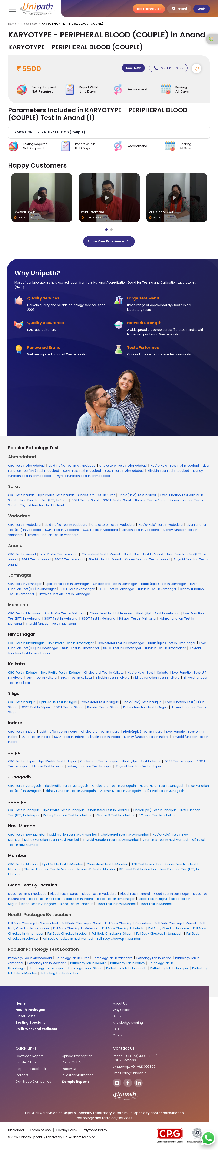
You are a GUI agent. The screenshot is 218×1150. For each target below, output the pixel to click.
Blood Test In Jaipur (153, 900)
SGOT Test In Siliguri (68, 708)
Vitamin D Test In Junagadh (120, 792)
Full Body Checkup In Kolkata (123, 930)
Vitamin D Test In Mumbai (96, 870)
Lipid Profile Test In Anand (58, 555)
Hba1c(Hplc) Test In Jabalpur (154, 811)
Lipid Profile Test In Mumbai (62, 865)
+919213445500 (124, 1061)
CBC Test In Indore (22, 733)
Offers (117, 1037)
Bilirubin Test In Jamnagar (157, 590)
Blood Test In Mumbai (156, 905)
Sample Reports (76, 1083)
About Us (120, 1005)
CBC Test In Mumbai (23, 865)
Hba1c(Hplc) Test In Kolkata (148, 674)
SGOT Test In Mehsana (98, 620)
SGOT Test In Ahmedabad (124, 472)
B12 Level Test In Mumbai (137, 870)
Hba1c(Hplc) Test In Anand (143, 555)
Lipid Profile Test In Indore (58, 733)
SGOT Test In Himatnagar (122, 649)
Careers (22, 1076)
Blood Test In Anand (135, 895)
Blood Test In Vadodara (99, 895)
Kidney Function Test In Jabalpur (67, 816)
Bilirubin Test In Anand (105, 561)
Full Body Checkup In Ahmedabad (33, 924)
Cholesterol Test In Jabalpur (108, 811)
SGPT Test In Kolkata (41, 679)
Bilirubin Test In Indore (104, 738)
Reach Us (69, 1070)
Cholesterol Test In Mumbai (107, 865)
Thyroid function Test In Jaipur (138, 767)
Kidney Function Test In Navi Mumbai (51, 841)
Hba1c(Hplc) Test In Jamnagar (163, 585)
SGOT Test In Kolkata (76, 679)
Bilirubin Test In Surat (150, 501)
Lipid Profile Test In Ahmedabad (72, 467)
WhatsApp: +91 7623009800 (134, 1068)
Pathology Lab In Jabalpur (169, 969)
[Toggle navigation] (12, 9)
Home (12, 24)
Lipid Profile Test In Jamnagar (67, 585)
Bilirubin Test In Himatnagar (165, 649)
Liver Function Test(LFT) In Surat (44, 501)
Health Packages (30, 1011)
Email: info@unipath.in (129, 1074)
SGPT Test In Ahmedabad (82, 472)
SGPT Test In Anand (36, 561)
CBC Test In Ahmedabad (26, 467)
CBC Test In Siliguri (21, 703)
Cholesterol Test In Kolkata (104, 674)
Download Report (29, 1057)
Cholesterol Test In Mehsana (111, 615)
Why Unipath (122, 1011)
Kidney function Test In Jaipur (90, 767)
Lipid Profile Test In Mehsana (65, 615)
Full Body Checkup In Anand (175, 924)
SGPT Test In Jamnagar (77, 590)
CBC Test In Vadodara (24, 526)
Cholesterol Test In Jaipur (99, 762)
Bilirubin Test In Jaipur (48, 767)
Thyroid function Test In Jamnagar (64, 595)
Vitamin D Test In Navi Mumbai (165, 841)
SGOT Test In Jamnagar (116, 590)
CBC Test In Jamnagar (25, 585)
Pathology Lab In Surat (72, 959)
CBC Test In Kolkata (22, 674)
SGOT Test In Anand (70, 561)
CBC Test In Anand (22, 555)
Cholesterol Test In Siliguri (100, 703)
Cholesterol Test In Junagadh (114, 787)
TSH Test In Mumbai (146, 865)
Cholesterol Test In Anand (101, 555)
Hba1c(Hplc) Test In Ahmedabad (175, 467)
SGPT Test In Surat (85, 501)
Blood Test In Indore (78, 900)
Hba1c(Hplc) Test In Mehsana (157, 615)
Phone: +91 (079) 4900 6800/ (135, 1057)
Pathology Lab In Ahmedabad (30, 959)
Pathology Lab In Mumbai (59, 974)
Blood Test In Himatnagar (116, 900)
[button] (109, 133)
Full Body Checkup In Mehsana (75, 930)
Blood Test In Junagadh (38, 905)
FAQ (116, 1030)
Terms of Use (40, 1131)
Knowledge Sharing (128, 1024)
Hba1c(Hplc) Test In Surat (137, 496)
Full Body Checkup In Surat (81, 924)
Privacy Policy (66, 1131)
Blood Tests (29, 24)
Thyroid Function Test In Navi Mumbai (111, 841)
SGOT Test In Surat (117, 501)
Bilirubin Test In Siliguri (103, 708)
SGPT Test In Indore (36, 738)
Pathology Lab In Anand (153, 959)
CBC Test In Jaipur (21, 762)
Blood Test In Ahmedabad (27, 895)
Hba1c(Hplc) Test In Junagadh (162, 787)
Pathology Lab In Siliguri (85, 969)
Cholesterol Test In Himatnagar (121, 644)
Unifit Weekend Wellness (36, 1030)
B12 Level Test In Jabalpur (157, 816)
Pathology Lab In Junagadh (126, 969)
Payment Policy (95, 1131)
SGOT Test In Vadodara (100, 531)
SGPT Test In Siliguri (35, 708)
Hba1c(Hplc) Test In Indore (142, 733)
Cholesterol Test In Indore (100, 733)
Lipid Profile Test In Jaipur (57, 762)
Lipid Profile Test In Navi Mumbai (73, 836)
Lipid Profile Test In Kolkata (60, 674)
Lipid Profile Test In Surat (56, 496)
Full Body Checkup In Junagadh (159, 935)
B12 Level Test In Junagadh (164, 792)
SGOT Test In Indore (69, 738)
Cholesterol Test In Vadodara (113, 526)
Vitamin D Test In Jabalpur (115, 816)
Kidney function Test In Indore (146, 738)
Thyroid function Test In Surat (42, 506)
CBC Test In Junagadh (24, 787)
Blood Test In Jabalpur (76, 905)
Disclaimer (16, 1131)
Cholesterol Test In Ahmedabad (123, 467)
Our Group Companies (33, 1083)
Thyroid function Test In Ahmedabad (82, 477)
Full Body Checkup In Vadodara (128, 924)
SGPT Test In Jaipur (179, 762)
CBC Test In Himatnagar (26, 644)
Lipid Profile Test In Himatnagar (71, 644)
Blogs (117, 1017)
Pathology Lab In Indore (127, 964)
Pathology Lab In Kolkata (88, 964)
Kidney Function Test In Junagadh (71, 792)
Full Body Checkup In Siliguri (112, 935)
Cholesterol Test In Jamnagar (115, 585)
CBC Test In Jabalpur (23, 811)
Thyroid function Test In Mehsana (51, 625)
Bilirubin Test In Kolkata (112, 679)
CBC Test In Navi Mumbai (26, 836)
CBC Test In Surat (21, 496)
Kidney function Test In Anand (147, 561)
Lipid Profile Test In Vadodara (66, 526)
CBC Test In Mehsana (24, 615)
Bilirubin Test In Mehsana (137, 620)
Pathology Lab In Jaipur (47, 969)
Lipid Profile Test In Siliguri (58, 703)
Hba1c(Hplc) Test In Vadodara (161, 526)
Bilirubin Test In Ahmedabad (168, 472)
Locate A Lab (26, 1064)
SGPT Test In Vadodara (62, 531)
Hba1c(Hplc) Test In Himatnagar (171, 644)
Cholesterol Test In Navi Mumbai (125, 836)
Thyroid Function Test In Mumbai (48, 870)
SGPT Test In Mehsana (60, 620)
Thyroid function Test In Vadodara (52, 536)
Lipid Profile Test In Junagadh (66, 787)
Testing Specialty (31, 1024)
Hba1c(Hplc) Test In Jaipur (141, 762)
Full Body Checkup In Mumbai (119, 940)
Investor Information (77, 1076)
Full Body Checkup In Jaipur (67, 935)
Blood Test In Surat (64, 895)
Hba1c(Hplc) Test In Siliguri (142, 703)
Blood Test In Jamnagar (171, 895)
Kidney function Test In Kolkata (156, 679)
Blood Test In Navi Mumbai (116, 905)
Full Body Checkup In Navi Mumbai (68, 940)
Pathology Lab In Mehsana (46, 964)
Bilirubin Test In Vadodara (140, 531)
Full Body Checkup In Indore (168, 930)
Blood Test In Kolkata (44, 900)
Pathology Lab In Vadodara (112, 959)
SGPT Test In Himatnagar (80, 649)
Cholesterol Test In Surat (96, 496)
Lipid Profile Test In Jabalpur (63, 811)
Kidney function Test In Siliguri (145, 708)
